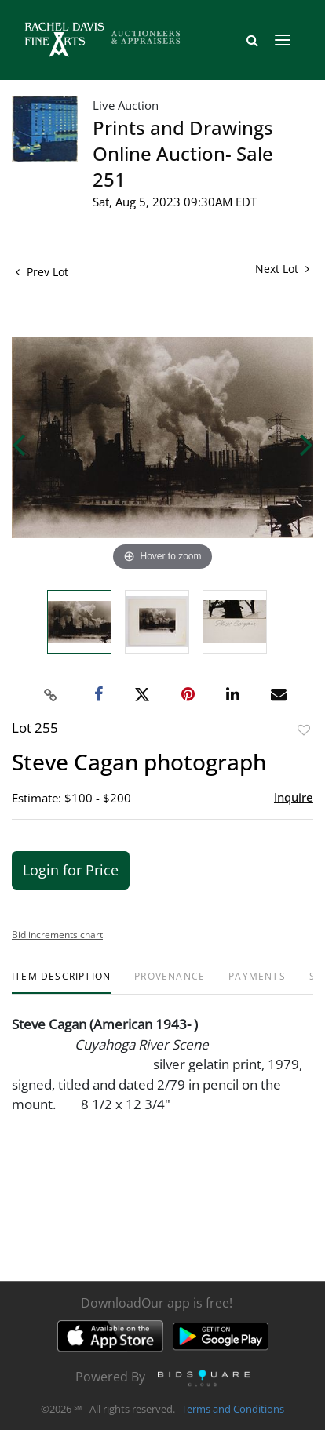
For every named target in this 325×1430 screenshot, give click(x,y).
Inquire (293, 797)
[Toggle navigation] (283, 40)
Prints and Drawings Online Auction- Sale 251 (183, 153)
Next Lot (282, 268)
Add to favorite (303, 730)
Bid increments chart (57, 934)
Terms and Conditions (232, 1410)
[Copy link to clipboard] (51, 695)
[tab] (61, 982)
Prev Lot (42, 271)
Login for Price (71, 870)
